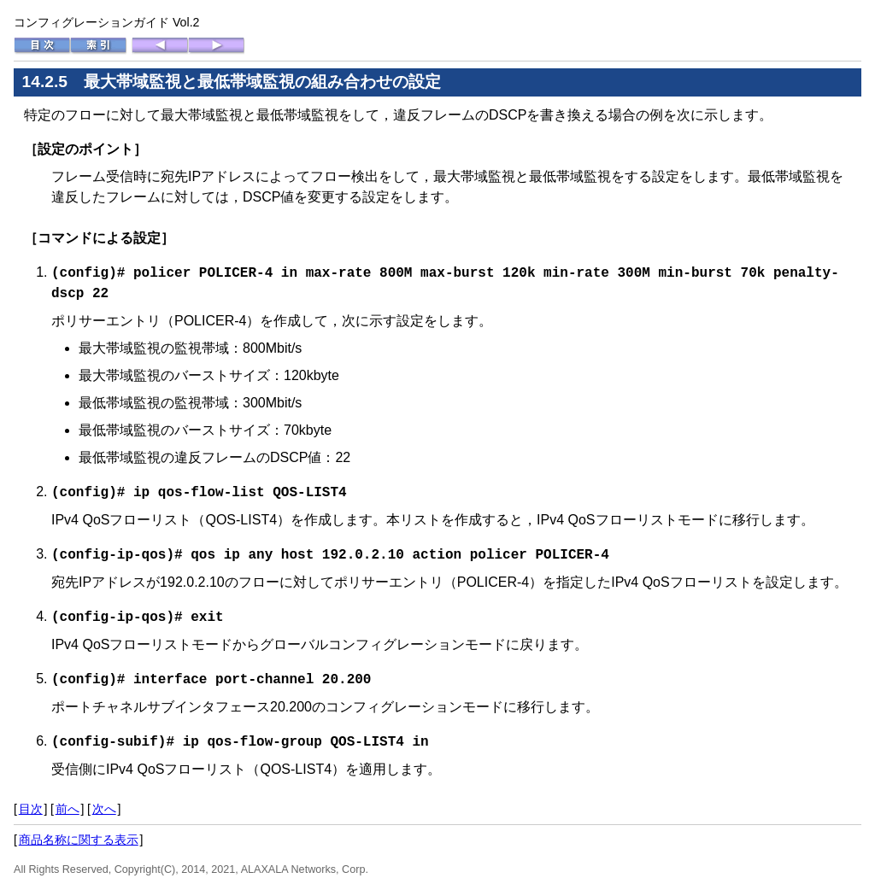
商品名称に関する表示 (78, 834)
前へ (67, 804)
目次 (31, 804)
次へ (104, 804)
